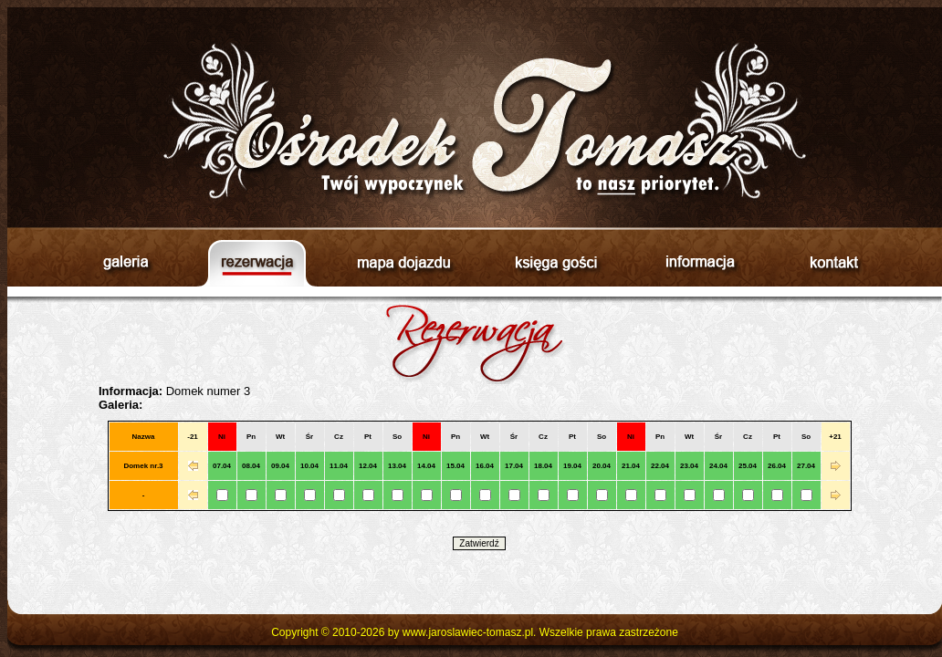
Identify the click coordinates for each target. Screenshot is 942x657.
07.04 (222, 466)
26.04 (777, 466)
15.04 (455, 466)
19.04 (572, 466)
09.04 (280, 466)
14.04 (426, 466)
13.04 (397, 466)
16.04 (485, 466)
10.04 (309, 466)
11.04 (339, 466)
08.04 (251, 466)
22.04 (660, 466)
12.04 (368, 466)
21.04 (631, 466)
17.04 (514, 466)
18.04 (543, 466)
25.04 (747, 466)
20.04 (601, 466)
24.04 (718, 466)
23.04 (689, 466)
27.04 (806, 466)
